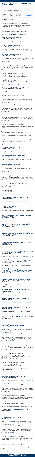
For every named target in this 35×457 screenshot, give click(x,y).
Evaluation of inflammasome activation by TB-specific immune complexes (13, 376)
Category (11, 11)
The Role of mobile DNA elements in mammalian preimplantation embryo (13, 155)
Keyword (3, 11)
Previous (3, 451)
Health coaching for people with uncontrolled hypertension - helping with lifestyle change (16, 333)
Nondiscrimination (17, 456)
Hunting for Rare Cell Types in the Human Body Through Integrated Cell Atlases (14, 189)
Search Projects (28, 15)
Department (19, 11)
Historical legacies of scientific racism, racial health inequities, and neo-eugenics (15, 409)
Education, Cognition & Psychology (14, 223)
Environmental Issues (13, 128)
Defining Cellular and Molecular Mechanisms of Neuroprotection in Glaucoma (14, 29)
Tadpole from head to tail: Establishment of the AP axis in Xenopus (12, 54)
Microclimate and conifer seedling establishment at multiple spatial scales (14, 130)
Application (21, 6)
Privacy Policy (22, 456)
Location (11, 14)
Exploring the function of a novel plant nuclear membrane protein (12, 45)
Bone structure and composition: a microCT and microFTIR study (12, 392)
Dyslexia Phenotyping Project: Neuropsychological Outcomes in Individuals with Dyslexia (16, 298)
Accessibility (12, 456)
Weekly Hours (4, 14)
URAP (11, 4)
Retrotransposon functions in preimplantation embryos (11, 147)
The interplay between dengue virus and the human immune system (13, 95)
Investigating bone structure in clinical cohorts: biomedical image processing (14, 401)
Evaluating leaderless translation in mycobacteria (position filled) (12, 384)
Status (26, 11)
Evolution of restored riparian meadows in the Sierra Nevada (11, 433)
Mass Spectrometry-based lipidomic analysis (9, 20)
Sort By (19, 14)
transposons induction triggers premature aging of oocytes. (11, 164)
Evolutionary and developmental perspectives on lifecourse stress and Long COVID (15, 417)
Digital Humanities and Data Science (6, 250)
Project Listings (15, 6)
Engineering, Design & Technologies (6, 187)
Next (15, 451)
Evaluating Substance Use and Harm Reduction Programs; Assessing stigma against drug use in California (17, 317)
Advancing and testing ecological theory (8, 121)
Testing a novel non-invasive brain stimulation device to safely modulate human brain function (17, 368)
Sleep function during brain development (8, 62)
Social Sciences (4, 324)
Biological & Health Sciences (5, 27)
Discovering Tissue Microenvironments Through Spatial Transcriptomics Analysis (15, 197)
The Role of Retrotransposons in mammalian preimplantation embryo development (15, 172)
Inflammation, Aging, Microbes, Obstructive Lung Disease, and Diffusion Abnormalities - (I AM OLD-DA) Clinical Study (17, 290)
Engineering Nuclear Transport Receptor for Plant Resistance (11, 37)
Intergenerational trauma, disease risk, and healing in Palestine (12, 425)
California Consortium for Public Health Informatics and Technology (13, 325)
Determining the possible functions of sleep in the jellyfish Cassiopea (13, 79)
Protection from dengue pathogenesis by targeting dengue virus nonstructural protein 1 (16, 87)
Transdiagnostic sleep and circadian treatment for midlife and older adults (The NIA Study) (16, 139)
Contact (25, 6)
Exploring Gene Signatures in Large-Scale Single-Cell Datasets (11, 206)
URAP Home (11, 6)
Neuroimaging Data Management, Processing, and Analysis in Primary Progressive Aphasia (16, 307)
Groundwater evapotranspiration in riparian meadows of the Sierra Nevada (14, 442)
